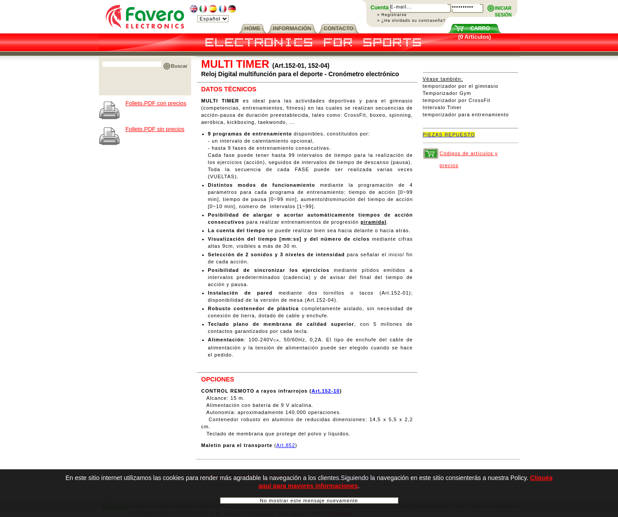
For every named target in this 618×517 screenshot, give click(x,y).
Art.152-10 (325, 391)
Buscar (179, 66)
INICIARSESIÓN (503, 9)
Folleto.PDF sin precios (155, 129)
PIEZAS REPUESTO (449, 134)
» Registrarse (392, 14)
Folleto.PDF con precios (156, 103)
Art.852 (285, 445)
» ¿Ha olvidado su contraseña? (411, 20)
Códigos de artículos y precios (469, 155)
